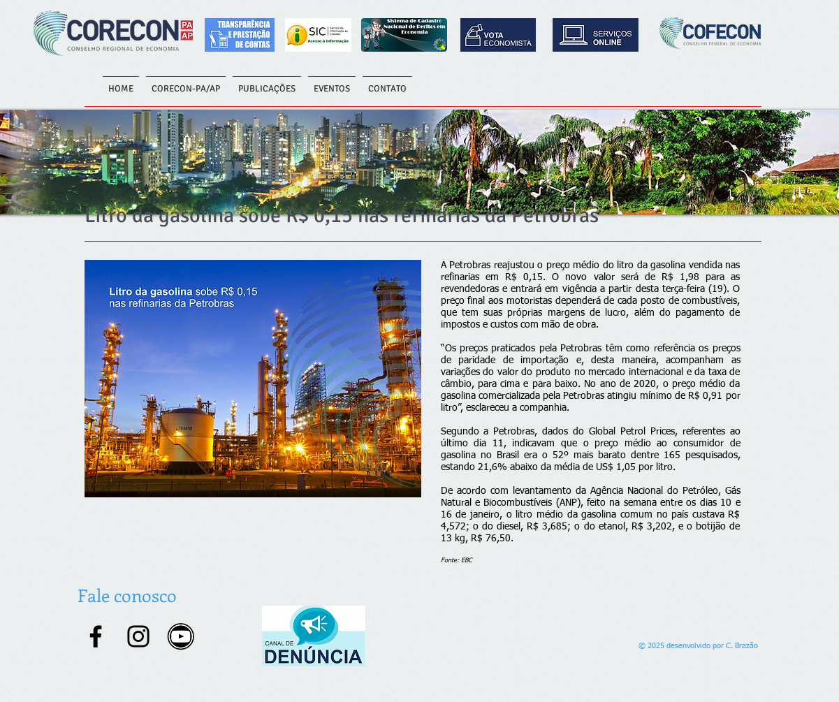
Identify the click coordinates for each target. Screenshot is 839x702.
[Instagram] (138, 636)
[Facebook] (95, 636)
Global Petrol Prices (632, 432)
